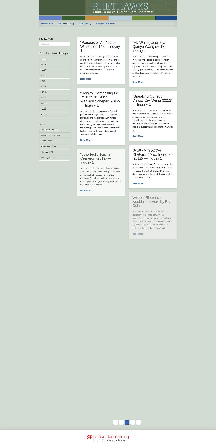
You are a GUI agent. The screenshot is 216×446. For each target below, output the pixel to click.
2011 (43, 114)
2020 (43, 64)
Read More (85, 79)
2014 (43, 98)
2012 (43, 109)
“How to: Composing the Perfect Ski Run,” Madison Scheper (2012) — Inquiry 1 (100, 99)
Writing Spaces (48, 157)
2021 (43, 59)
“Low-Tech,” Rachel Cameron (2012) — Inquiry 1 (95, 158)
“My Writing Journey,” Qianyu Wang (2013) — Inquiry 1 (151, 46)
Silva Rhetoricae (48, 146)
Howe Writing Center (50, 135)
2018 (43, 75)
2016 (43, 86)
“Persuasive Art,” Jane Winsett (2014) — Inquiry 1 (100, 46)
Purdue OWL (47, 152)
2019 (43, 70)
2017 (43, 81)
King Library (46, 141)
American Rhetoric (49, 130)
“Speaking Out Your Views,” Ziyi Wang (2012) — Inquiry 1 (152, 100)
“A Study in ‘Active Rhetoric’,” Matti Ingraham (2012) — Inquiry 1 (152, 154)
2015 (43, 92)
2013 (43, 103)
